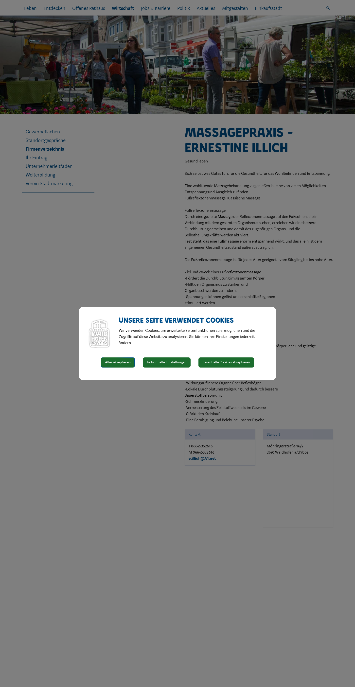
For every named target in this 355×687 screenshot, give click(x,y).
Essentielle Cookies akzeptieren (226, 362)
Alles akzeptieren (118, 362)
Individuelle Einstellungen (166, 362)
